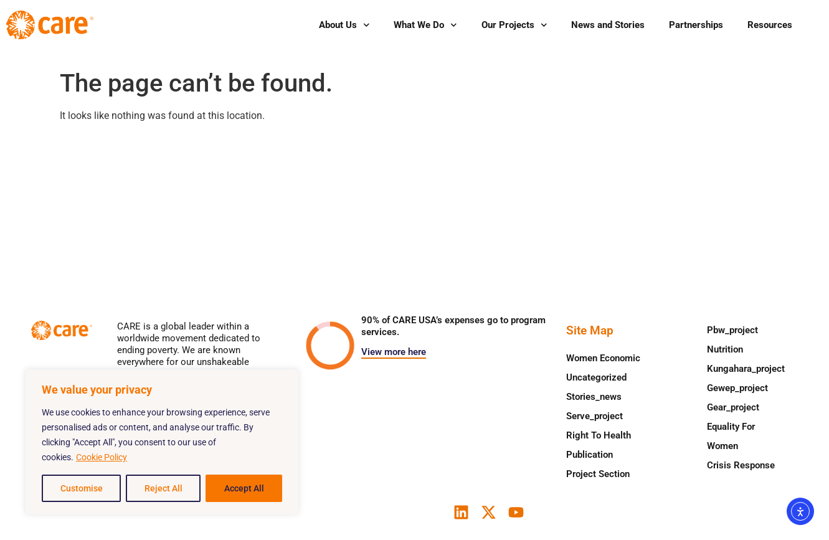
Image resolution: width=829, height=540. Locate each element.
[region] (162, 442)
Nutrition (725, 349)
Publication (589, 454)
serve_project (594, 416)
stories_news (594, 396)
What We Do (425, 25)
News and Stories (608, 25)
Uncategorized (596, 377)
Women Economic (603, 358)
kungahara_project (746, 368)
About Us (344, 25)
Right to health (598, 435)
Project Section (598, 474)
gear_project (733, 407)
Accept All (244, 488)
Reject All (163, 488)
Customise (81, 488)
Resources (769, 25)
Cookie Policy (101, 457)
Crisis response (741, 465)
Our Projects (514, 25)
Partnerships (696, 25)
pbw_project (732, 330)
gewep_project (737, 388)
